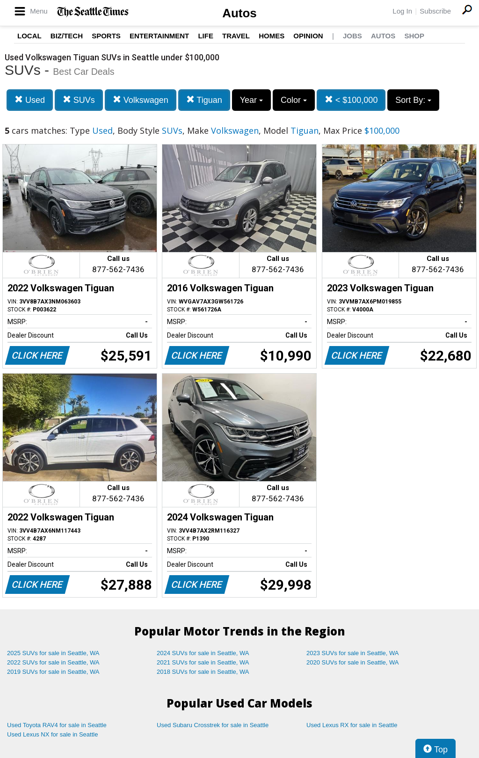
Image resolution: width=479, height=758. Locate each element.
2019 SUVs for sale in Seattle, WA (53, 671)
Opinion (308, 36)
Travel (236, 36)
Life (205, 36)
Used (30, 100)
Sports (106, 36)
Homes (271, 36)
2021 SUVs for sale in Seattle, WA (203, 662)
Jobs (352, 36)
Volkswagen (140, 100)
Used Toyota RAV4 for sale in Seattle (57, 725)
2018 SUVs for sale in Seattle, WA (203, 671)
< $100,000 (351, 100)
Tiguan (204, 100)
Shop (414, 36)
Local (29, 36)
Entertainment (159, 36)
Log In (402, 11)
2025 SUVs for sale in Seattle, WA (53, 653)
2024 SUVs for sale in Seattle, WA (203, 653)
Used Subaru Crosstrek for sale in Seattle (213, 725)
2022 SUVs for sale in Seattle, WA (53, 662)
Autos (239, 13)
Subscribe (435, 11)
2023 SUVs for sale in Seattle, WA (352, 653)
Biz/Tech (67, 36)
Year (251, 100)
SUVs (79, 100)
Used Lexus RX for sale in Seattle (351, 725)
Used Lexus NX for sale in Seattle (52, 734)
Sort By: (413, 100)
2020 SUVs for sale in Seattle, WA (352, 662)
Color (294, 100)
